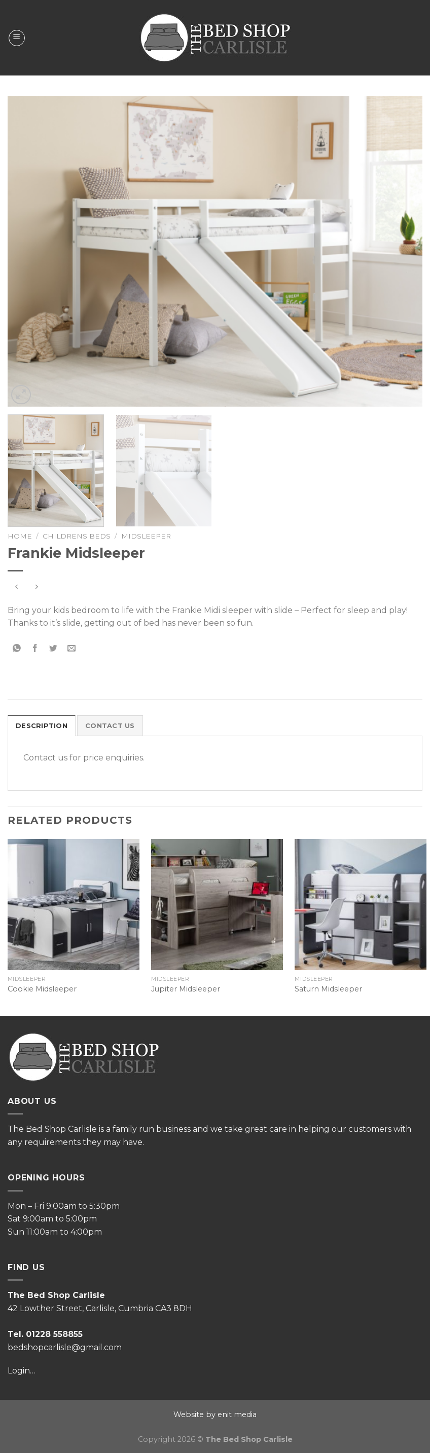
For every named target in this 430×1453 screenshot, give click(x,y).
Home (20, 536)
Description (41, 726)
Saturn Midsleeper (328, 988)
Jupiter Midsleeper (185, 988)
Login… (21, 1370)
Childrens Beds (77, 536)
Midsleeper (146, 536)
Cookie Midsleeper (42, 988)
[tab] (42, 725)
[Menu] (17, 38)
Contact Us (110, 726)
